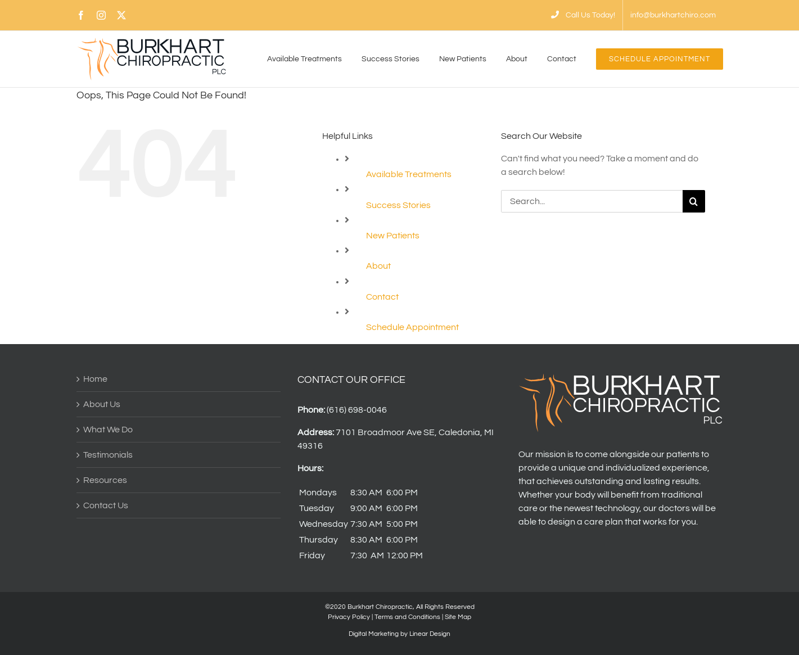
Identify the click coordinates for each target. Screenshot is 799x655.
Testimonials (108, 454)
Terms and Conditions (407, 617)
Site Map (458, 617)
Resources (105, 480)
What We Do (108, 429)
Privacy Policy (349, 617)
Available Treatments (409, 174)
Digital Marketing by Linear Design (399, 634)
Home (95, 378)
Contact (382, 296)
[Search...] (592, 201)
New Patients (392, 235)
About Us (101, 404)
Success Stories (398, 205)
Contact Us (105, 505)
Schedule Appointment (412, 327)
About (378, 265)
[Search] (694, 201)
